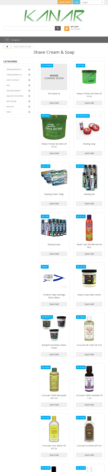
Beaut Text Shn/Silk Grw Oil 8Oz (89, 246)
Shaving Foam (54, 244)
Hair (8, 85)
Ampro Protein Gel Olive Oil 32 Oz (54, 145)
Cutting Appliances (14, 74)
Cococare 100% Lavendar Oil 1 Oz (89, 396)
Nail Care (10, 106)
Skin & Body (11, 101)
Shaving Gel (89, 194)
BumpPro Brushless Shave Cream (54, 346)
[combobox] (90, 2)
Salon (8, 112)
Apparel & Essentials (14, 96)
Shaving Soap (89, 143)
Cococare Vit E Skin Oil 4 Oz (89, 345)
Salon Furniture (12, 80)
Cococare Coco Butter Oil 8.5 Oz (54, 447)
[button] (58, 28)
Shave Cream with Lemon (89, 294)
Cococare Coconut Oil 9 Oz (89, 445)
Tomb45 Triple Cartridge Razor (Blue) (54, 296)
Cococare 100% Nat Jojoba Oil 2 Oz (54, 396)
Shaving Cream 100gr (54, 194)
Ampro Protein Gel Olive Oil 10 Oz (89, 95)
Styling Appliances (13, 69)
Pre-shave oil (54, 93)
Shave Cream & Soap (22, 46)
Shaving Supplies (13, 90)
